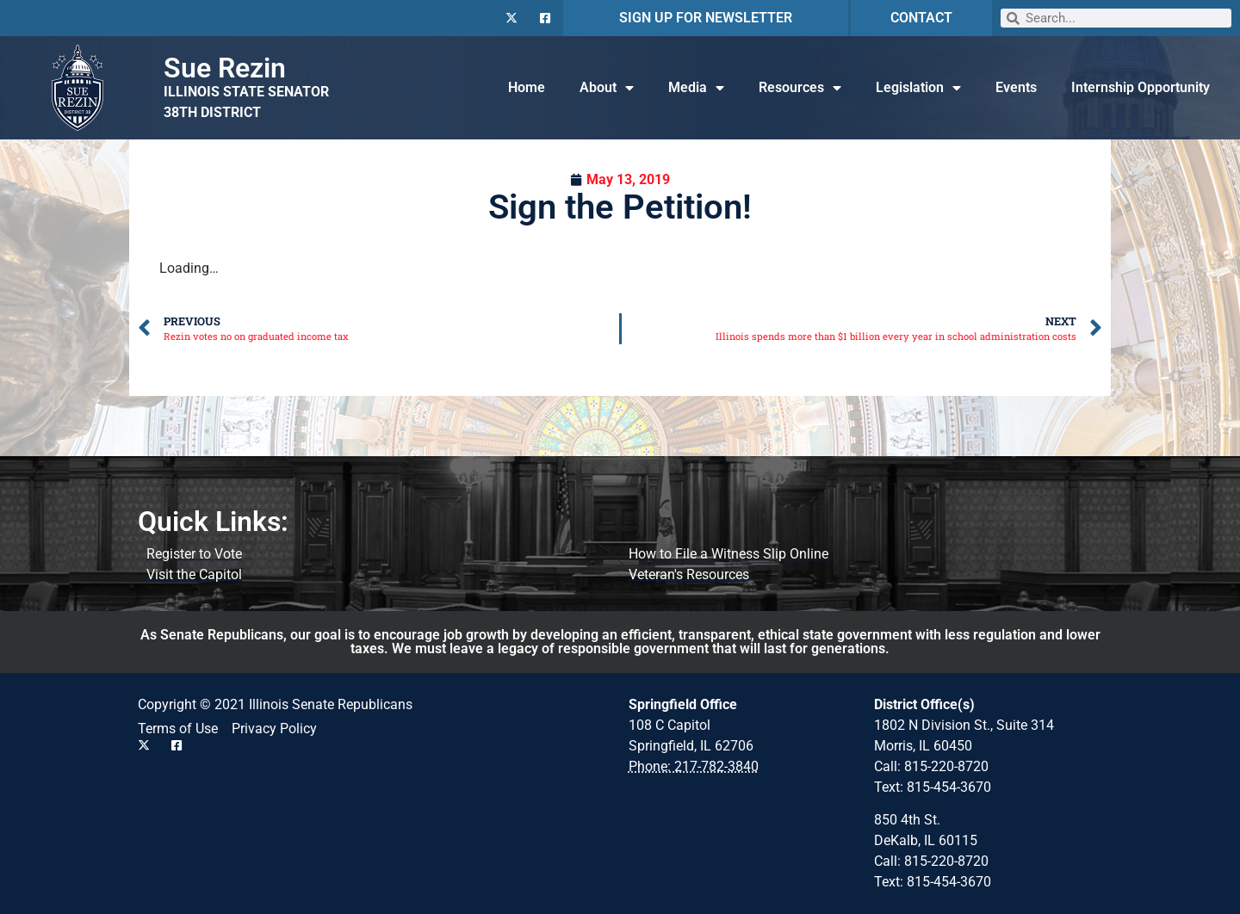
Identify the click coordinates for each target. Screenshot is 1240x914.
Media (696, 87)
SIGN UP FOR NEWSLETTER (705, 17)
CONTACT (921, 17)
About (607, 87)
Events (1016, 87)
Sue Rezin (225, 68)
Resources (800, 87)
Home (526, 87)
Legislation (918, 87)
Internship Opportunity (1140, 87)
